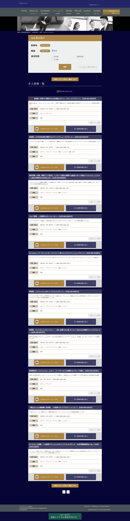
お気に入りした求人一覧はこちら (65, 79)
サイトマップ (87, 506)
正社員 (55, 56)
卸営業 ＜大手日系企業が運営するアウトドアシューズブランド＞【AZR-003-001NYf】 (59, 137)
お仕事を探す (35, 32)
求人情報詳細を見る (80, 129)
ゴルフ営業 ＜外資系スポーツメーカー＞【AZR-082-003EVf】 (51, 216)
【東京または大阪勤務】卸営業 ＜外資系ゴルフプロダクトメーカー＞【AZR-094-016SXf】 (61, 407)
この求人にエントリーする (50, 129)
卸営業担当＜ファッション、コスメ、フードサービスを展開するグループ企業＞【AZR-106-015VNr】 (64, 371)
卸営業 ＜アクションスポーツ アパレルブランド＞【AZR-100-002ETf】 (54, 291)
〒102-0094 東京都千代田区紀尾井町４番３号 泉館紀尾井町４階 (33, 508)
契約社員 (79, 56)
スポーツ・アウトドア (48, 32)
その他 (55, 59)
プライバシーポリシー (105, 506)
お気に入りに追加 (95, 122)
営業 (41, 32)
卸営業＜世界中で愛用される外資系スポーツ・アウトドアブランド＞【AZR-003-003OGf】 (65, 99)
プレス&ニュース (95, 506)
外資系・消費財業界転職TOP (23, 32)
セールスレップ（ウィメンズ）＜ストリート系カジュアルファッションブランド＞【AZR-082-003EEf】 (65, 253)
